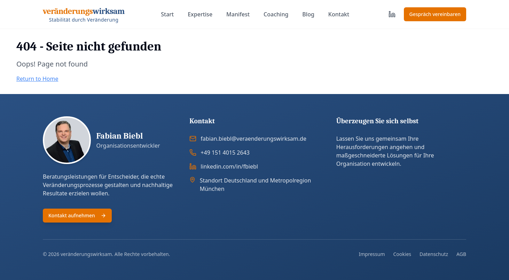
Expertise (200, 14)
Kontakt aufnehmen (77, 215)
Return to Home (37, 79)
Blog (308, 14)
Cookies (402, 254)
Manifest (238, 14)
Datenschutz (434, 254)
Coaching (276, 14)
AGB (461, 254)
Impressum (372, 254)
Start (167, 14)
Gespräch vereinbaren (435, 14)
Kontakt (338, 14)
